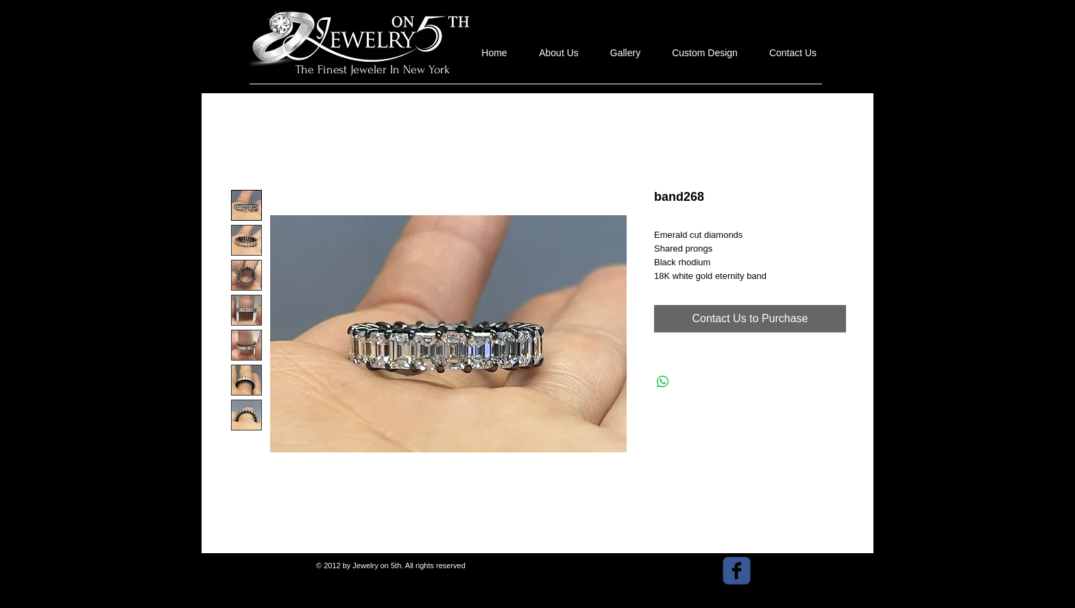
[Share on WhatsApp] (663, 382)
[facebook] (737, 571)
